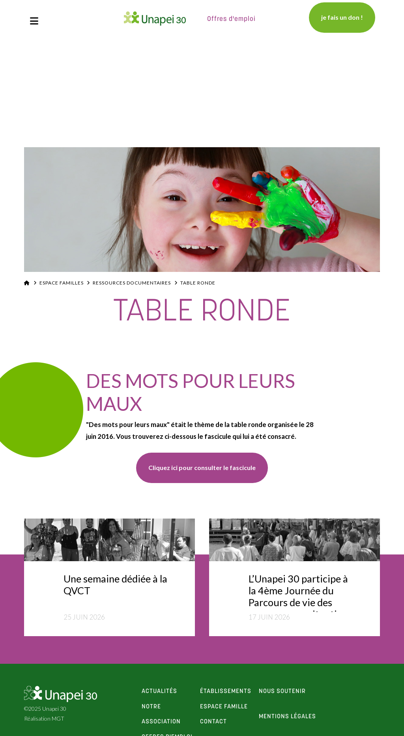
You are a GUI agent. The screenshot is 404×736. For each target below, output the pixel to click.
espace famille (224, 707)
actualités (159, 691)
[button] (34, 21)
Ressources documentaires (132, 283)
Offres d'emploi (231, 19)
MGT (58, 718)
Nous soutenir (282, 691)
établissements (225, 691)
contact (213, 722)
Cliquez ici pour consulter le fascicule (202, 467)
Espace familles (61, 283)
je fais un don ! (342, 17)
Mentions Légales (287, 717)
